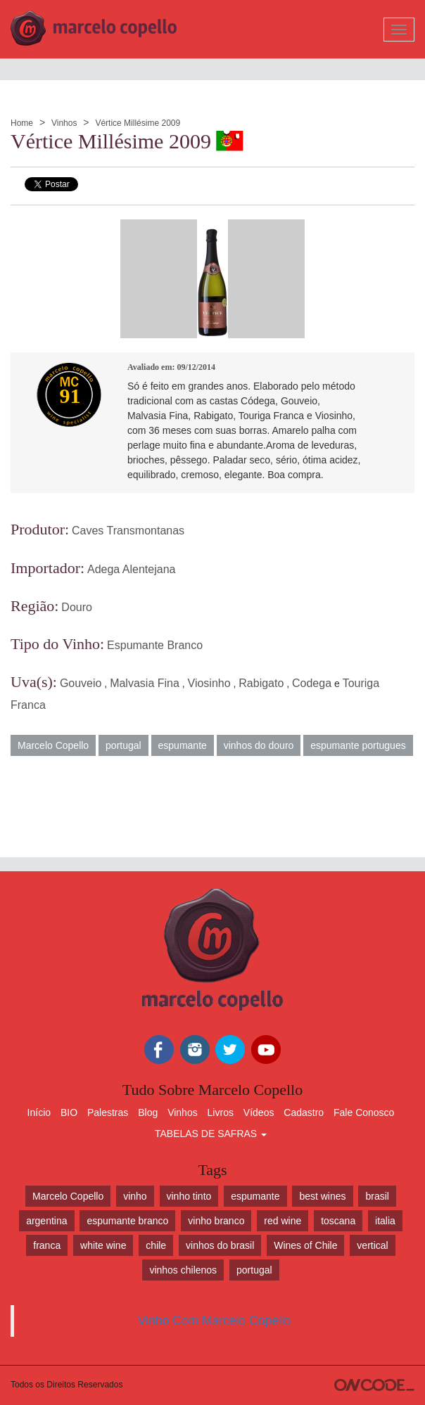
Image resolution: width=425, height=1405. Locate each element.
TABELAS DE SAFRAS (211, 1133)
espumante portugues (357, 745)
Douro (76, 607)
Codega (311, 683)
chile (156, 1245)
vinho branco (216, 1220)
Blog (148, 1112)
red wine (282, 1220)
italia (385, 1220)
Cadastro (304, 1112)
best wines (322, 1196)
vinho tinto (189, 1196)
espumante (182, 745)
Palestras (107, 1112)
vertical (372, 1245)
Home (22, 123)
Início (39, 1112)
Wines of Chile (305, 1245)
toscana (338, 1220)
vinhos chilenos (183, 1270)
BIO (69, 1112)
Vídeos (258, 1112)
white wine (103, 1245)
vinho (134, 1196)
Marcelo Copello (53, 745)
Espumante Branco (155, 645)
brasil (376, 1196)
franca (47, 1245)
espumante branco (127, 1220)
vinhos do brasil (220, 1245)
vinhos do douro (259, 745)
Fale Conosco (364, 1112)
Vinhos (64, 123)
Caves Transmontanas (128, 531)
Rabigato (261, 683)
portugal (123, 745)
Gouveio (81, 683)
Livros (221, 1112)
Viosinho (209, 683)
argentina (46, 1220)
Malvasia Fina (144, 683)
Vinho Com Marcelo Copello (214, 1321)
